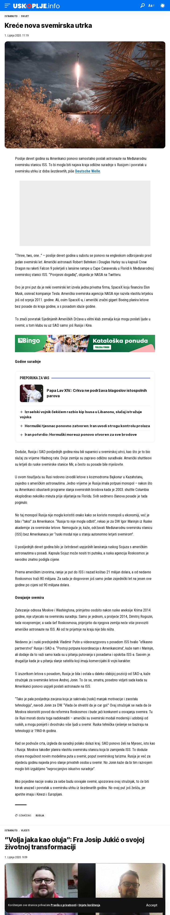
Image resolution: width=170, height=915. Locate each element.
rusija (40, 815)
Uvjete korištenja (89, 905)
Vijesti (25, 830)
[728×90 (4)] (85, 343)
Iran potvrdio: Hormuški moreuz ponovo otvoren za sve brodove (81, 434)
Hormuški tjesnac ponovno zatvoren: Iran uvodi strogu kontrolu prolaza (87, 426)
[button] (152, 905)
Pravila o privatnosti (63, 905)
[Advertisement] (85, 213)
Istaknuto (11, 16)
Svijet (25, 16)
